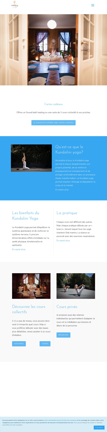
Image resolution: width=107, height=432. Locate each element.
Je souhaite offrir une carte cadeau (53, 123)
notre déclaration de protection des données (60, 420)
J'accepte (99, 427)
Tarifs (45, 344)
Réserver (63, 335)
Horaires (19, 344)
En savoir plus (62, 189)
